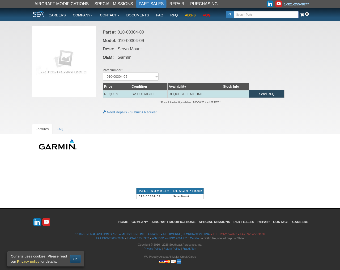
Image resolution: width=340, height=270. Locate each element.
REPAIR (177, 3)
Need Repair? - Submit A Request (130, 112)
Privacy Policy (152, 248)
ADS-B (190, 15)
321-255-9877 (228, 234)
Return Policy (172, 248)
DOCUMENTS (137, 15)
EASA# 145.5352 (138, 238)
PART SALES (151, 3)
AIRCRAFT (173, 222)
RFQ (174, 15)
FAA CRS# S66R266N (110, 238)
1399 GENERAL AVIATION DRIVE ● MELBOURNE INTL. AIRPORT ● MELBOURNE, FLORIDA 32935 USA (142, 234)
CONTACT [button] (109, 15)
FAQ (159, 15)
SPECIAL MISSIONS (113, 3)
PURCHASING (204, 3)
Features (42, 129)
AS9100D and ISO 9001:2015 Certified (176, 238)
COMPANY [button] (83, 15)
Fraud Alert (189, 248)
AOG (207, 15)
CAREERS (57, 15)
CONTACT (281, 222)
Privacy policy (28, 261)
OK (75, 259)
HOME (123, 222)
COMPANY (140, 222)
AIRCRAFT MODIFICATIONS (61, 3)
